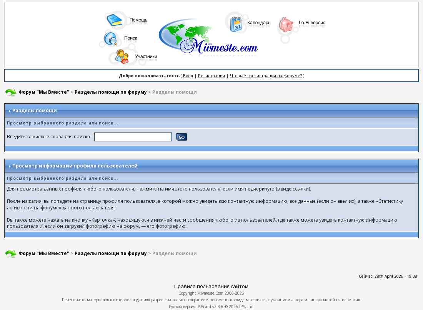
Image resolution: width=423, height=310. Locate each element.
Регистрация (211, 75)
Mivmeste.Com (210, 293)
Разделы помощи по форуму (111, 92)
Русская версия (182, 306)
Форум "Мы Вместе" (43, 92)
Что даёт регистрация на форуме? (266, 75)
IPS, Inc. (246, 306)
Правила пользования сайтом (211, 286)
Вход (188, 75)
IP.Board (204, 306)
